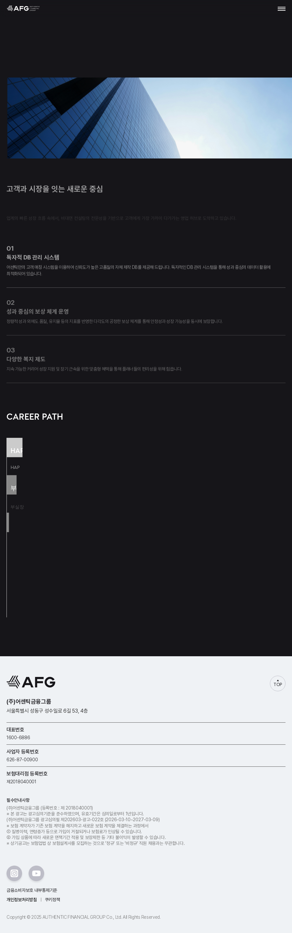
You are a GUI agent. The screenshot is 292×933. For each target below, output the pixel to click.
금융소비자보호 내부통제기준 (31, 890)
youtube (36, 873)
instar (14, 873)
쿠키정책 (52, 899)
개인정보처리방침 (21, 899)
